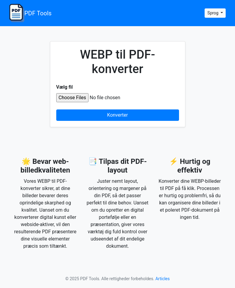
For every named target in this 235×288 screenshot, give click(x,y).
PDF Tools (30, 13)
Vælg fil (64, 87)
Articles (162, 278)
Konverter (117, 115)
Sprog (213, 13)
